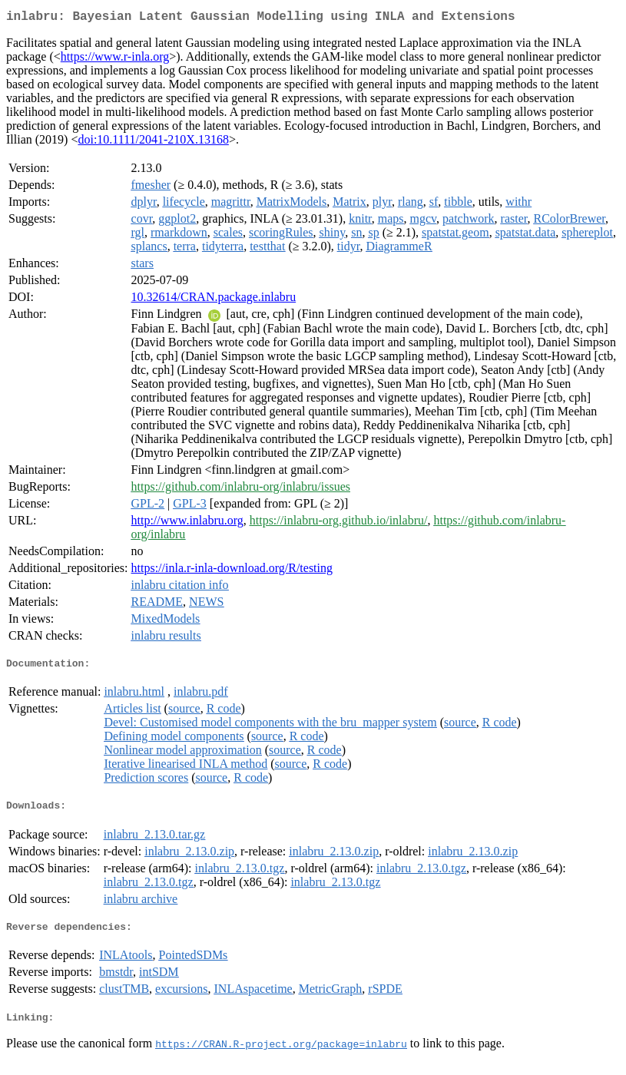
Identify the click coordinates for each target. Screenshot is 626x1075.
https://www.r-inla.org (115, 59)
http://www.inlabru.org (187, 523)
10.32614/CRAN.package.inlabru (213, 299)
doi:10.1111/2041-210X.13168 (153, 142)
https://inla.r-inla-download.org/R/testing (232, 570)
